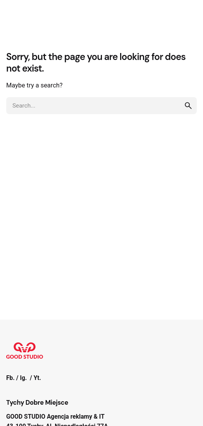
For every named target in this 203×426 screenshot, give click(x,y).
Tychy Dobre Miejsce (37, 403)
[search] (188, 105)
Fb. (10, 378)
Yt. (37, 378)
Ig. (23, 378)
